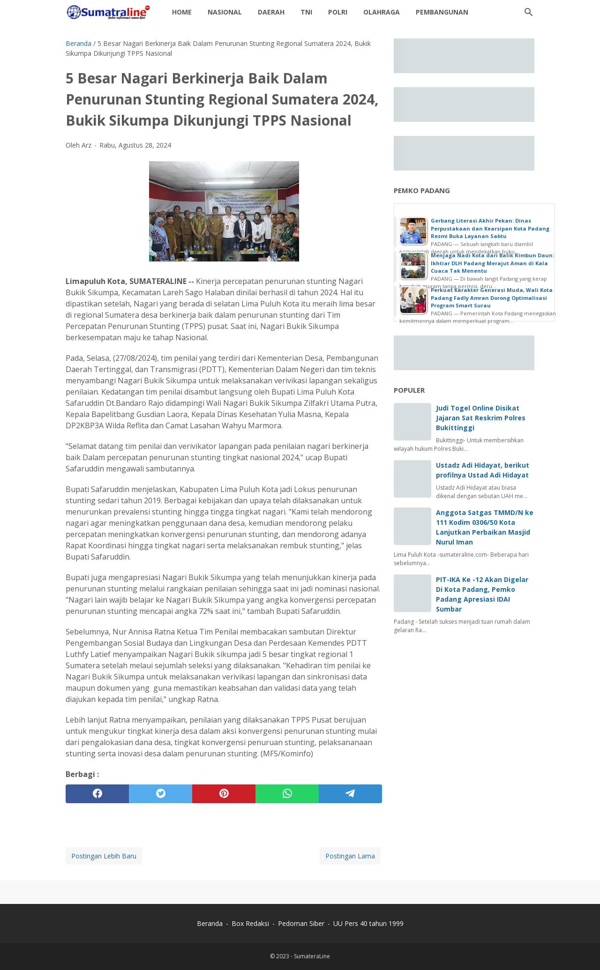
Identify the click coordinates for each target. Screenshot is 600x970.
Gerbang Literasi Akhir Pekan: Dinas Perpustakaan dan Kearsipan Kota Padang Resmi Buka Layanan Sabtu (490, 228)
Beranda (210, 923)
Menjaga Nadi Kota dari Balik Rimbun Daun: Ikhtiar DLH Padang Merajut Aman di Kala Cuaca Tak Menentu (492, 263)
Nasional (225, 11)
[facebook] (97, 793)
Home (182, 11)
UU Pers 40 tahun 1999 (368, 923)
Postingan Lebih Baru (103, 855)
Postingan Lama (350, 855)
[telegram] (350, 793)
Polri (337, 11)
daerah (271, 11)
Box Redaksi (251, 923)
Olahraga (381, 11)
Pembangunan (442, 11)
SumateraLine (312, 956)
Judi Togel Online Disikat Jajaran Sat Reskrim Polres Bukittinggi (480, 417)
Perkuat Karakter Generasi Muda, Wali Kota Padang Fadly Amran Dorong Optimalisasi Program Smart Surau (492, 297)
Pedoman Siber (301, 923)
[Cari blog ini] (528, 12)
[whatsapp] (287, 793)
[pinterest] (223, 793)
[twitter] (160, 793)
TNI (306, 11)
